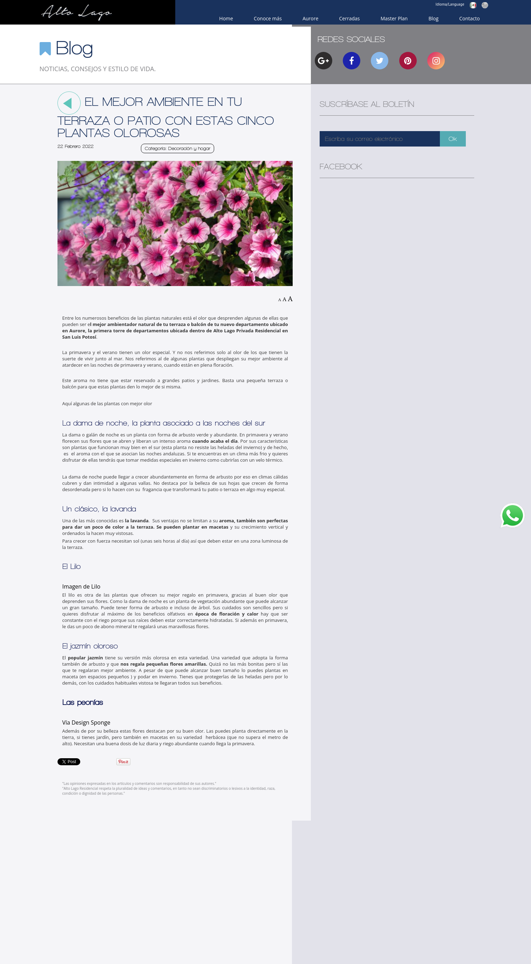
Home (226, 18)
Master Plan (394, 18)
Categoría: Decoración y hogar (177, 148)
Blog (433, 18)
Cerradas (349, 18)
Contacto (469, 18)
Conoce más (268, 18)
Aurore (310, 18)
